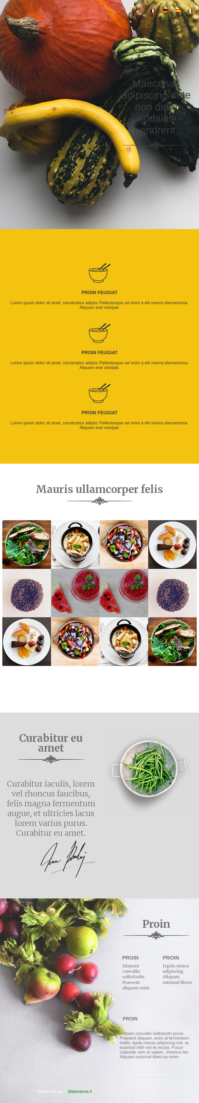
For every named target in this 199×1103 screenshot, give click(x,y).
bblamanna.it (80, 1091)
